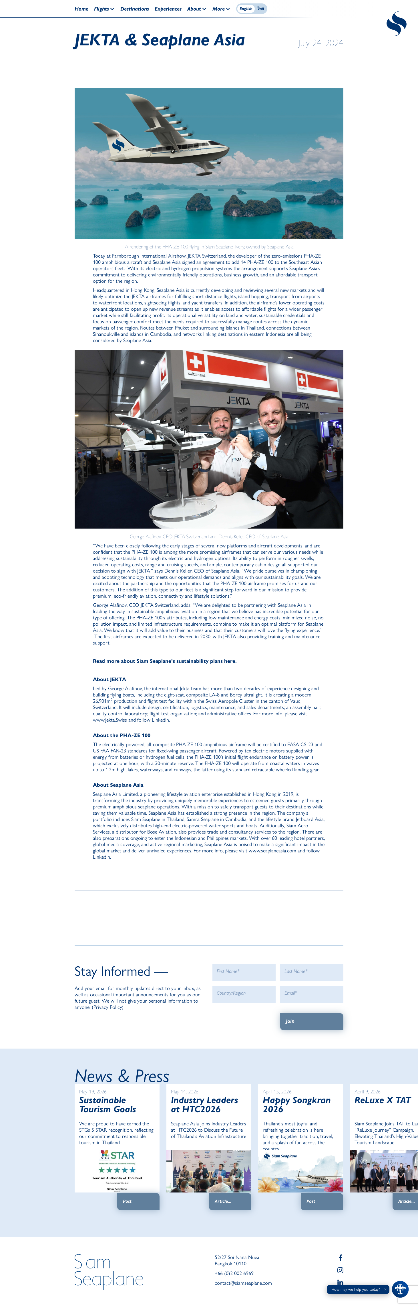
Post (127, 1201)
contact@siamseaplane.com (243, 1283)
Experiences (168, 9)
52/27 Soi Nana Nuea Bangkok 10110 (237, 1260)
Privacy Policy (107, 1007)
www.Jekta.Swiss (110, 720)
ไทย (260, 8)
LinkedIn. (102, 857)
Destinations (134, 9)
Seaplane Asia (167, 262)
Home (81, 9)
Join (290, 1021)
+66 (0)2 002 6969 (234, 1273)
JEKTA (194, 256)
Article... (223, 1201)
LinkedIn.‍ (161, 720)
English (246, 8)
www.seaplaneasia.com (272, 851)
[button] (107, 9)
